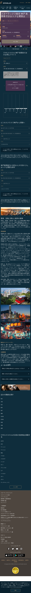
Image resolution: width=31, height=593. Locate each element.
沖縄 (2, 425)
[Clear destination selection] (27, 68)
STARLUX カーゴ (5, 526)
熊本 (2, 407)
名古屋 (2, 416)
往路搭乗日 (4, 35)
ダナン (2, 476)
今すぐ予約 (15, 41)
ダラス (2, 479)
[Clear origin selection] (27, 63)
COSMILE (28, 8)
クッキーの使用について (6, 511)
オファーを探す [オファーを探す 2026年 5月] (15, 88)
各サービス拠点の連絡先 (6, 537)
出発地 (3, 26)
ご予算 (2, 136)
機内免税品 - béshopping (7, 528)
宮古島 (2, 419)
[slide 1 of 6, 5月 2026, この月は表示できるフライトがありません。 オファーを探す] (15, 86)
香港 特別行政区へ (16, 49)
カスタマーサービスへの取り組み (8, 513)
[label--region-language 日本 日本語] (28, 2)
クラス (2, 141)
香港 (2, 452)
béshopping (22, 2)
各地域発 (15, 561)
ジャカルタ (3, 473)
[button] (13, 21)
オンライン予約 (3, 8)
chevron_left (22, 115)
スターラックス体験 (22, 8)
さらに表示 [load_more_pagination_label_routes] (15, 487)
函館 (2, 413)
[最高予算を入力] (16, 138)
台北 (2, 444)
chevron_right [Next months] (27, 86)
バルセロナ (3, 458)
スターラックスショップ (7, 532)
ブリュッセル (3, 467)
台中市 (2, 441)
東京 (2, 398)
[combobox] (15, 63)
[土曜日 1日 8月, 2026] (17, 108)
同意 (15, 590)
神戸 (2, 410)
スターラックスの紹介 (5, 495)
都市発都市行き (14, 560)
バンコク (2, 461)
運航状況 (10, 8)
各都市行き (8, 560)
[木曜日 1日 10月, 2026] (25, 108)
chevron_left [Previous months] (4, 86)
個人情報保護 (3, 509)
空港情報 (2, 539)
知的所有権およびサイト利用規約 (8, 515)
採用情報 (3, 500)
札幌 (2, 422)
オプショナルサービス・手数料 (7, 543)
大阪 (2, 401)
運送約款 (2, 508)
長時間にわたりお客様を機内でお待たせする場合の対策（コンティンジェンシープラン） (14, 518)
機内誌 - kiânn (4, 530)
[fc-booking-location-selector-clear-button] (28, 32)
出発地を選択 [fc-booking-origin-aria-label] (5, 28)
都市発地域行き (21, 560)
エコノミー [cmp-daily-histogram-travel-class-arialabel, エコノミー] (6, 58)
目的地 (3, 31)
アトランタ (3, 450)
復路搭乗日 (18, 35)
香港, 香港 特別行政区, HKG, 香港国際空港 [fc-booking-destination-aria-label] (11, 32)
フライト (8, 49)
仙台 (2, 404)
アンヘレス (3, 447)
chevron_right (25, 115)
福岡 (2, 428)
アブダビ (2, 455)
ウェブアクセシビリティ (6, 520)
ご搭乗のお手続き (15, 8)
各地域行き (3, 560)
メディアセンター (4, 496)
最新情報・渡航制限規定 (6, 498)
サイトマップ (3, 502)
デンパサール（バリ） (5, 482)
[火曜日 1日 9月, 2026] (21, 108)
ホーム (2, 49)
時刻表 (7, 8)
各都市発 (26, 560)
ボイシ (2, 464)
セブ (2, 470)
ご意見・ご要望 (4, 541)
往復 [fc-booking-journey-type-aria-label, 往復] (3, 20)
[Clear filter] (29, 128)
